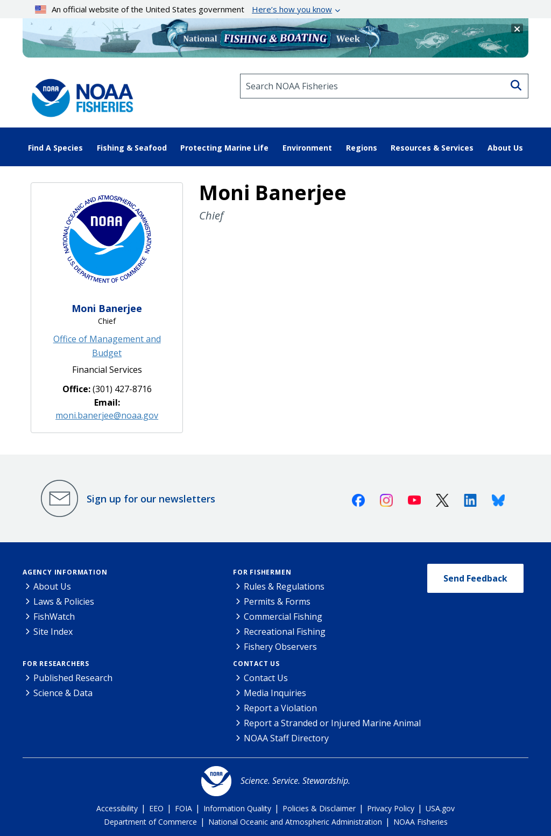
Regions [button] (361, 148)
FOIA (183, 808)
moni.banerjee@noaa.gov (106, 415)
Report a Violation (280, 708)
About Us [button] (505, 148)
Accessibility (117, 808)
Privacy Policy (390, 808)
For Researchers (56, 663)
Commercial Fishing (283, 616)
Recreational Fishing (285, 631)
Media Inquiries (275, 693)
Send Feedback (475, 578)
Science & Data (63, 693)
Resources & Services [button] (432, 148)
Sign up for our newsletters (151, 498)
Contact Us (256, 663)
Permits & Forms (277, 601)
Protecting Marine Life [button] (224, 148)
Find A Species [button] (55, 148)
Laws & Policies (63, 601)
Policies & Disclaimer (319, 808)
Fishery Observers (280, 647)
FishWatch (54, 616)
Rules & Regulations (284, 586)
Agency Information (65, 572)
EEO (156, 808)
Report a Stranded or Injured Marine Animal (332, 723)
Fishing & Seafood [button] (132, 148)
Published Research (72, 678)
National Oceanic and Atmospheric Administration (295, 822)
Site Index (53, 631)
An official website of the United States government (184, 9)
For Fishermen (262, 572)
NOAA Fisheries (420, 822)
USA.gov (440, 808)
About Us (52, 586)
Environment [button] (307, 148)
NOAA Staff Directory (286, 738)
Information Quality (237, 808)
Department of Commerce (150, 822)
